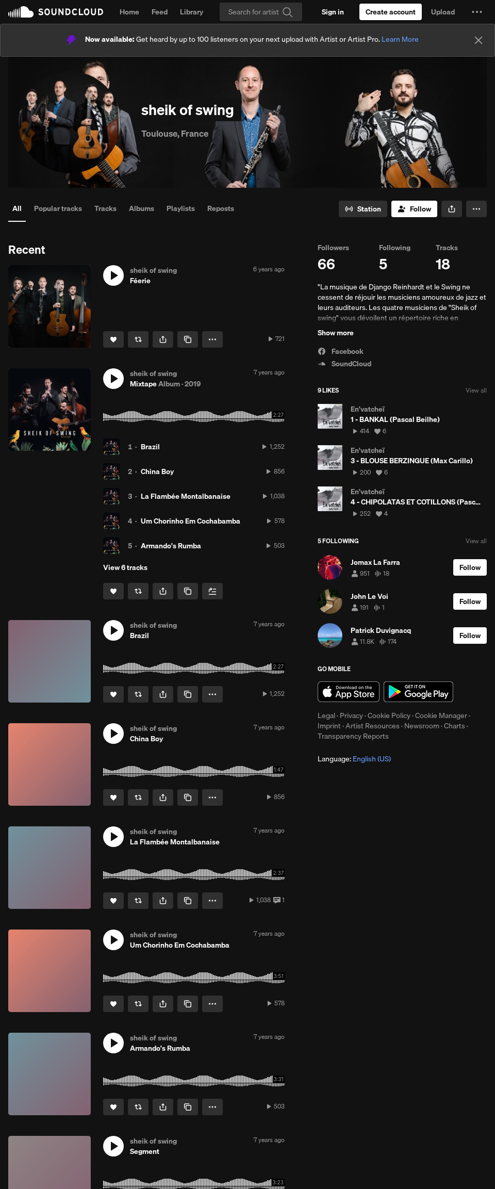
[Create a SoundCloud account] (390, 12)
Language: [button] (354, 758)
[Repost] (138, 339)
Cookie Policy (389, 715)
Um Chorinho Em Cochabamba (190, 521)
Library (191, 12)
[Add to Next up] (212, 591)
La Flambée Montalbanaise (185, 496)
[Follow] (414, 209)
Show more (336, 333)
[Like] (113, 339)
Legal (326, 715)
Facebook (341, 351)
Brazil (150, 446)
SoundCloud (55, 12)
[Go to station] (363, 209)
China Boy (157, 471)
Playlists (181, 208)
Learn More (400, 39)
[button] (477, 12)
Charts (454, 725)
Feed (160, 12)
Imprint (329, 725)
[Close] (478, 40)
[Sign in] (333, 12)
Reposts (220, 208)
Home (129, 12)
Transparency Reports (353, 736)
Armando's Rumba (171, 545)
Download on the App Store (349, 691)
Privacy (351, 715)
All (17, 208)
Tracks (105, 208)
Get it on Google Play (418, 691)
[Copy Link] (187, 339)
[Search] (261, 12)
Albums (141, 208)
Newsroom (421, 725)
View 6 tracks (125, 567)
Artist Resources (372, 725)
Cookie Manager (441, 715)
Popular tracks (58, 208)
